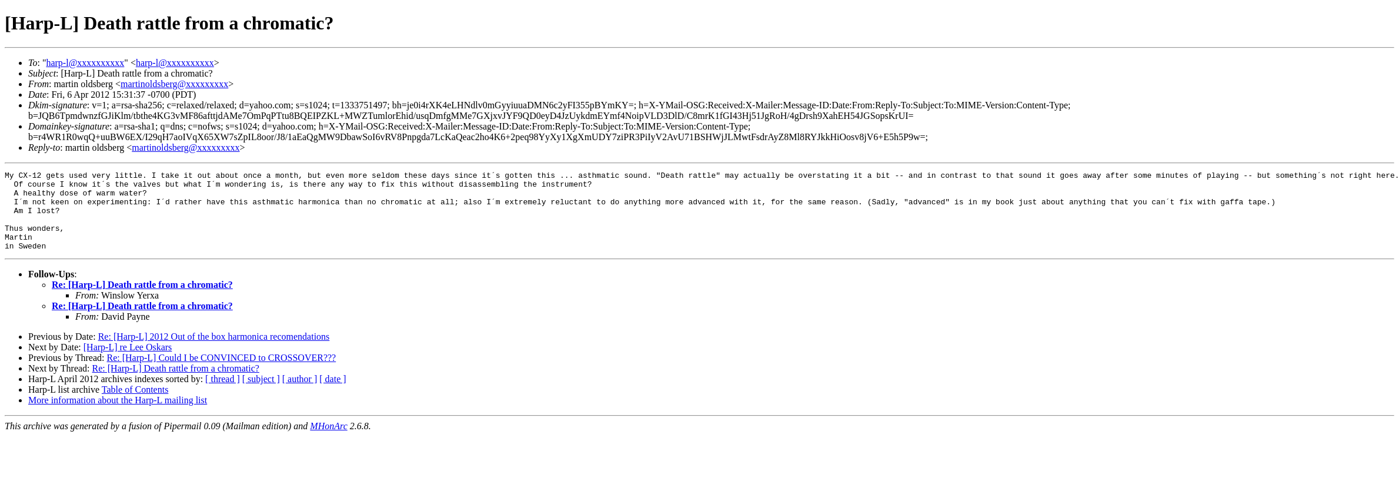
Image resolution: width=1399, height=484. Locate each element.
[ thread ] (222, 395)
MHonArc (328, 442)
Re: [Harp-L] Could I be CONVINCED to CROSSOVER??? (221, 374)
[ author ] (300, 395)
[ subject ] (261, 395)
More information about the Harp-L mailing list (117, 416)
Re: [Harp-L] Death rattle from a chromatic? (142, 301)
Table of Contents (135, 405)
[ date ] (332, 395)
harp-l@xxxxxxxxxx (85, 63)
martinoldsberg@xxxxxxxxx (174, 84)
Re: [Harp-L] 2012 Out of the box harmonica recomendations (214, 352)
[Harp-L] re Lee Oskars (128, 363)
